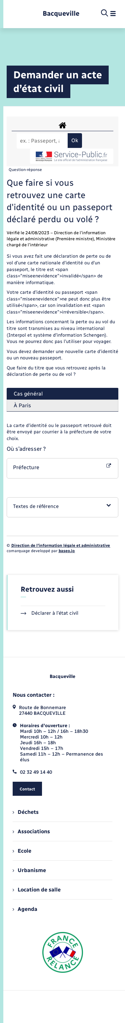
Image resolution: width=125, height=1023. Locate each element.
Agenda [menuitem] (25, 909)
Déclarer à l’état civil (49, 613)
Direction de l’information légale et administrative (60, 545)
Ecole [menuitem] (22, 851)
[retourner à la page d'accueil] (61, 13)
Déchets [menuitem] (26, 812)
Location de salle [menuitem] (37, 889)
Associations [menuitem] (31, 831)
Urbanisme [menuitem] (29, 870)
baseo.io (67, 550)
